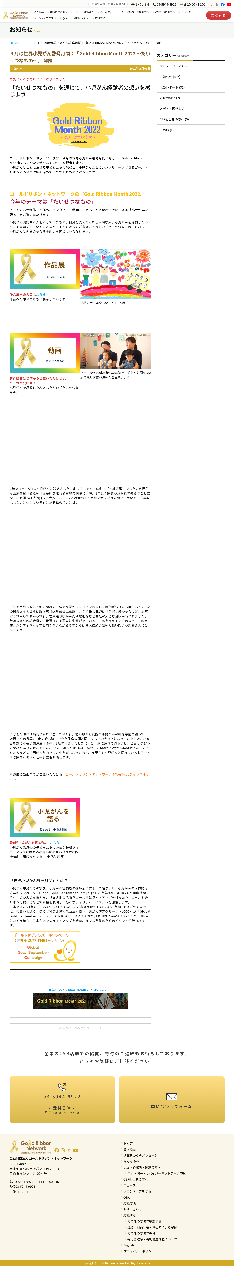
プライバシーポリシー (138, 1251)
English (128, 1245)
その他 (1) (167, 129)
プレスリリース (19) (174, 66)
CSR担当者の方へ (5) (174, 119)
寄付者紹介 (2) (170, 98)
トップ (128, 1143)
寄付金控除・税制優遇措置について (152, 1239)
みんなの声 (106, 12)
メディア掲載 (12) (172, 108)
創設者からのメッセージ (64, 12)
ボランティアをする (45, 18)
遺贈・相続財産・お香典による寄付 (152, 1227)
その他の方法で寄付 (141, 1233)
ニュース (186, 12)
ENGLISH (140, 4)
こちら (41, 294)
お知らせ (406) (170, 76)
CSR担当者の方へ (165, 12)
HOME (14, 42)
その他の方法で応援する (144, 1221)
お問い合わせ (81, 18)
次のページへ (91, 1028)
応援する (218, 15)
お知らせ (17, 68)
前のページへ (69, 1028)
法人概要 (39, 12)
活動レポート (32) (172, 87)
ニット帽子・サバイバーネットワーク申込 (156, 1173)
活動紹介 (89, 12)
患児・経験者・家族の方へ (134, 12)
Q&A (65, 18)
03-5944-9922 (164, 4)
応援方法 (100, 18)
